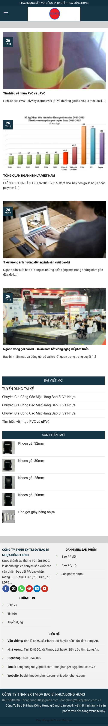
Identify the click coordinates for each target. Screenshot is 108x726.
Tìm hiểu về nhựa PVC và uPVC (26, 422)
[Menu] (5, 14)
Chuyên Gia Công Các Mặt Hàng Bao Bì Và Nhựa (39, 397)
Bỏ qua (67, 720)
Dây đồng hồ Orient (49, 720)
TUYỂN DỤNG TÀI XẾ (18, 389)
